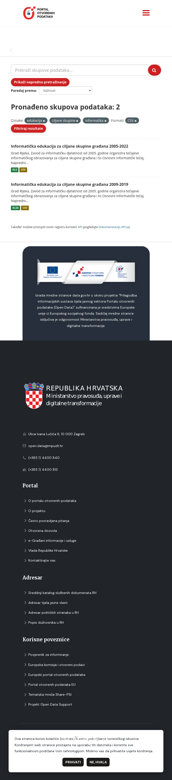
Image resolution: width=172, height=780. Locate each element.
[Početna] (6, 50)
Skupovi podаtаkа (33, 50)
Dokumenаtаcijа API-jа (114, 227)
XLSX (15, 207)
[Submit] (154, 70)
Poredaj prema (23, 90)
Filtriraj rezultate (28, 128)
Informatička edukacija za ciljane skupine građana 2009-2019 (69, 184)
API (80, 227)
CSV (23, 170)
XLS (14, 170)
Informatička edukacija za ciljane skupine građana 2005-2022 (69, 146)
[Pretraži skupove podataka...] (79, 70)
